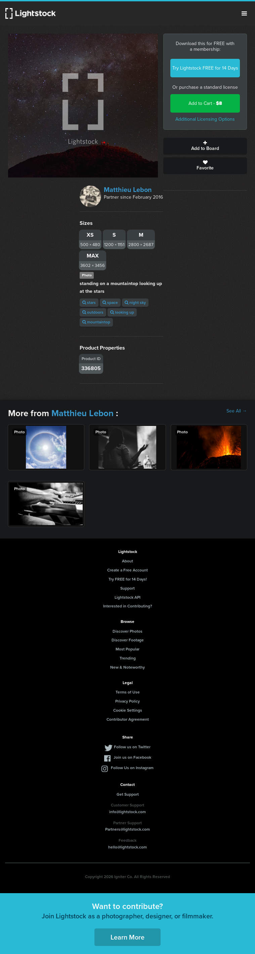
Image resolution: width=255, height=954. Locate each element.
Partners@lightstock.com (127, 829)
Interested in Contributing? (127, 606)
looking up (122, 312)
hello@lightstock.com (127, 847)
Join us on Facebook (132, 757)
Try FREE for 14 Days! (128, 579)
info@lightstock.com (127, 812)
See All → (236, 411)
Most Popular (127, 649)
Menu (244, 13)
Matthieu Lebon (128, 190)
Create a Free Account (127, 570)
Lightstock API (127, 597)
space (110, 303)
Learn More (127, 937)
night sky (135, 303)
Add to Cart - (205, 103)
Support (127, 588)
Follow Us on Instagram (132, 768)
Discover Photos (127, 631)
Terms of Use (128, 692)
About (127, 561)
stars (89, 303)
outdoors (92, 312)
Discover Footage (128, 640)
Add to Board (205, 146)
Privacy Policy (127, 701)
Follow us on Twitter (132, 747)
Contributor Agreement (128, 719)
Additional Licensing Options (205, 119)
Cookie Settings (127, 710)
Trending (128, 658)
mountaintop (96, 322)
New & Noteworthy (127, 667)
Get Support (128, 794)
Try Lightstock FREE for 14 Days (205, 68)
